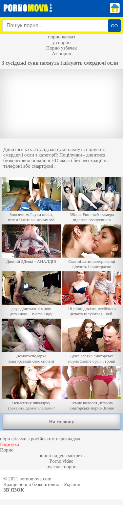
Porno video (61, 461)
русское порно (61, 466)
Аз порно (61, 53)
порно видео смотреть (61, 455)
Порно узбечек (61, 48)
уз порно (61, 42)
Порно (6, 449)
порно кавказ (61, 36)
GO (114, 25)
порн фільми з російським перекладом (40, 438)
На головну (61, 421)
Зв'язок (13, 490)
